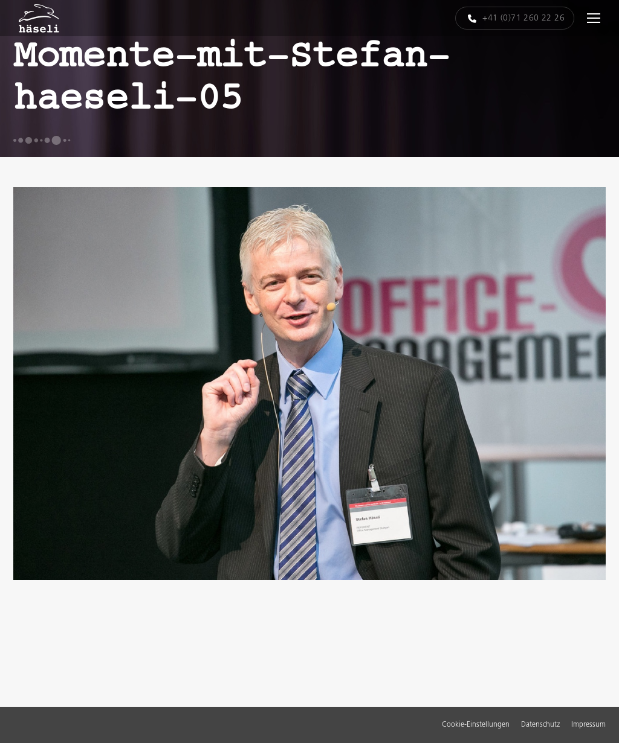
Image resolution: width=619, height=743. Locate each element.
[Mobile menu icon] (593, 18)
